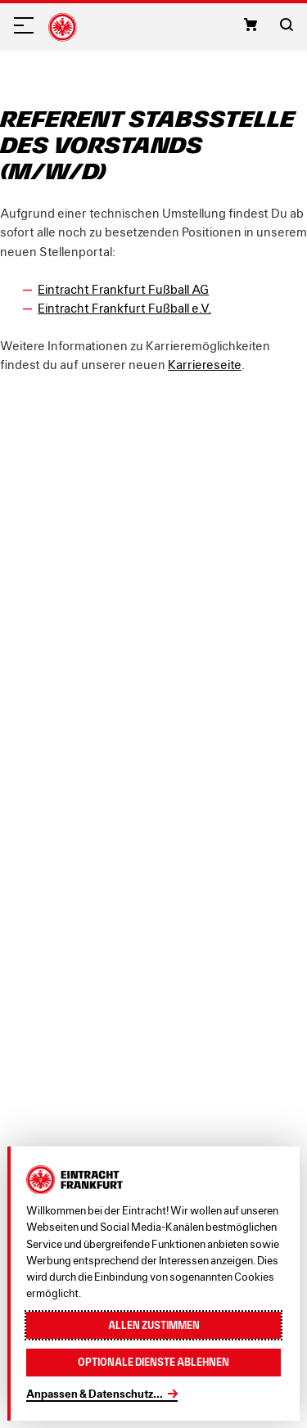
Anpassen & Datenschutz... (94, 1393)
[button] (250, 24)
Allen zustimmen (154, 1325)
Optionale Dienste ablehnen (153, 1362)
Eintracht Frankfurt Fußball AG (123, 289)
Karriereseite (205, 364)
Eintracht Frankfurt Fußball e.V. (124, 307)
